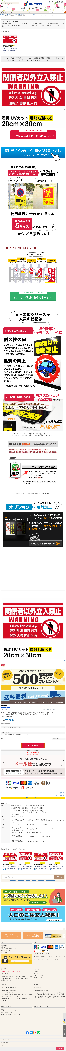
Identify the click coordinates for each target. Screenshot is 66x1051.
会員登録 (56, 1)
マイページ (22, 12)
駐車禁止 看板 (12, 880)
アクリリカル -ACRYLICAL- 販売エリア (10, 1014)
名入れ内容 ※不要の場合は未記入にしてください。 (12, 727)
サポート (3, 942)
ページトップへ (64, 929)
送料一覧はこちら (5, 973)
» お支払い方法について (60, 794)
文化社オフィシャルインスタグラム (9, 1011)
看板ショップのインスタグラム (41, 1006)
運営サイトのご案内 (6, 1006)
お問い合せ (13, 12)
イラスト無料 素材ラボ (6, 1012)
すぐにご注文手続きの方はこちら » (33, 133)
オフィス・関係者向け (33, 14)
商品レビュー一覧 (38, 977)
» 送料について (62, 792)
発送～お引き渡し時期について (8, 948)
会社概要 (36, 985)
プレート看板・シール (9, 14)
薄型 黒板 (34, 880)
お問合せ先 (3, 985)
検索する (60, 877)
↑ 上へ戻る (60, 1048)
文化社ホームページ (5, 1009)
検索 (65, 12)
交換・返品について (5, 950)
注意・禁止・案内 (19, 14)
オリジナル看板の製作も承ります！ (33, 295)
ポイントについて (5, 952)
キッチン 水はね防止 (50, 880)
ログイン (51, 1)
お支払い (36, 942)
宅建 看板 (28, 880)
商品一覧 (3, 12)
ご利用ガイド (62, 1)
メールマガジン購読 (38, 975)
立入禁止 (25, 14)
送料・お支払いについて (6, 947)
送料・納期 (3, 969)
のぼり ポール (41, 880)
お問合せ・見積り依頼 (60, 2)
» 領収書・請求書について (59, 795)
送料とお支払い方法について (45, 959)
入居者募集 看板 (21, 880)
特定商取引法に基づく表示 (7, 1040)
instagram (48, 1017)
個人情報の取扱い (5, 1042)
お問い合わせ (4, 1045)
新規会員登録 (37, 971)
